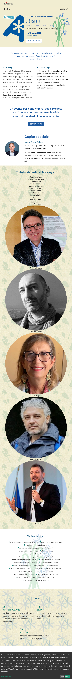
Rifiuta (62, 676)
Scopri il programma (33, 40)
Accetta (67, 676)
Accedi (64, 9)
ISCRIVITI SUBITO (36, 124)
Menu (7, 9)
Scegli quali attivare (6, 676)
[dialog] (36, 665)
